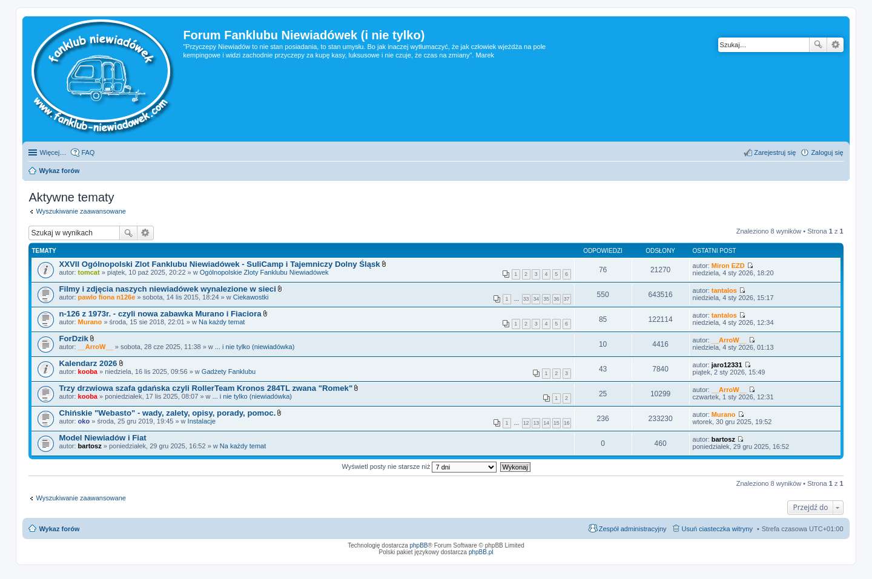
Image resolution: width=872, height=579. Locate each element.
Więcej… (52, 152)
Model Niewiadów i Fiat (102, 437)
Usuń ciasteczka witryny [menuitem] (717, 528)
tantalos (724, 290)
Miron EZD (728, 265)
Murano (90, 321)
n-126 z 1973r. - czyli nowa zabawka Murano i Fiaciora (160, 313)
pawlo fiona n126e (107, 297)
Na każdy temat (222, 321)
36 (556, 299)
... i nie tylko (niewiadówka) (254, 346)
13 (536, 423)
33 (526, 299)
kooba (87, 371)
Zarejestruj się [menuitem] (775, 152)
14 (546, 423)
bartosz (90, 446)
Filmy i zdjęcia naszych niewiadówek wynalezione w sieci (167, 288)
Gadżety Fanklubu (229, 371)
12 (526, 423)
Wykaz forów (59, 528)
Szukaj (818, 45)
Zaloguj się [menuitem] (827, 152)
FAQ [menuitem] (87, 152)
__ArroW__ (95, 346)
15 (556, 423)
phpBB (419, 545)
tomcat (89, 272)
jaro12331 (727, 364)
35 (546, 299)
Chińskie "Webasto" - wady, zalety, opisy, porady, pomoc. (167, 412)
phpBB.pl (481, 552)
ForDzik (73, 338)
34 (536, 299)
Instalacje (202, 421)
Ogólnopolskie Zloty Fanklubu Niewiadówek (264, 272)
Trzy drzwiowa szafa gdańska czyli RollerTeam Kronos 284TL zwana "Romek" (205, 388)
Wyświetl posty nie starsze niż (419, 466)
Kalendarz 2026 (88, 363)
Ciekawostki (251, 297)
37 (567, 299)
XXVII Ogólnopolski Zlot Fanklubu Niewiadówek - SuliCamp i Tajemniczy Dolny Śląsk (219, 264)
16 (567, 423)
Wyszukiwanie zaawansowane (835, 45)
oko (84, 421)
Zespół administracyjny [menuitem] (633, 528)
